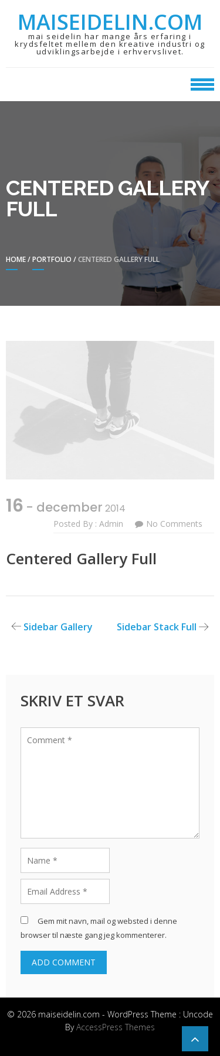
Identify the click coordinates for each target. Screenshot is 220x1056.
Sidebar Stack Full (157, 626)
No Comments (174, 523)
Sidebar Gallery (58, 626)
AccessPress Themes (115, 1027)
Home (16, 259)
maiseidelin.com (110, 22)
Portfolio (52, 259)
